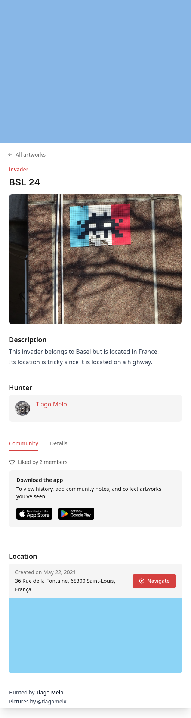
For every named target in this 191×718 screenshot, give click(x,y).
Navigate (154, 580)
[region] (95, 71)
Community (23, 443)
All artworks (26, 154)
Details (58, 443)
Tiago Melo (51, 404)
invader (18, 169)
